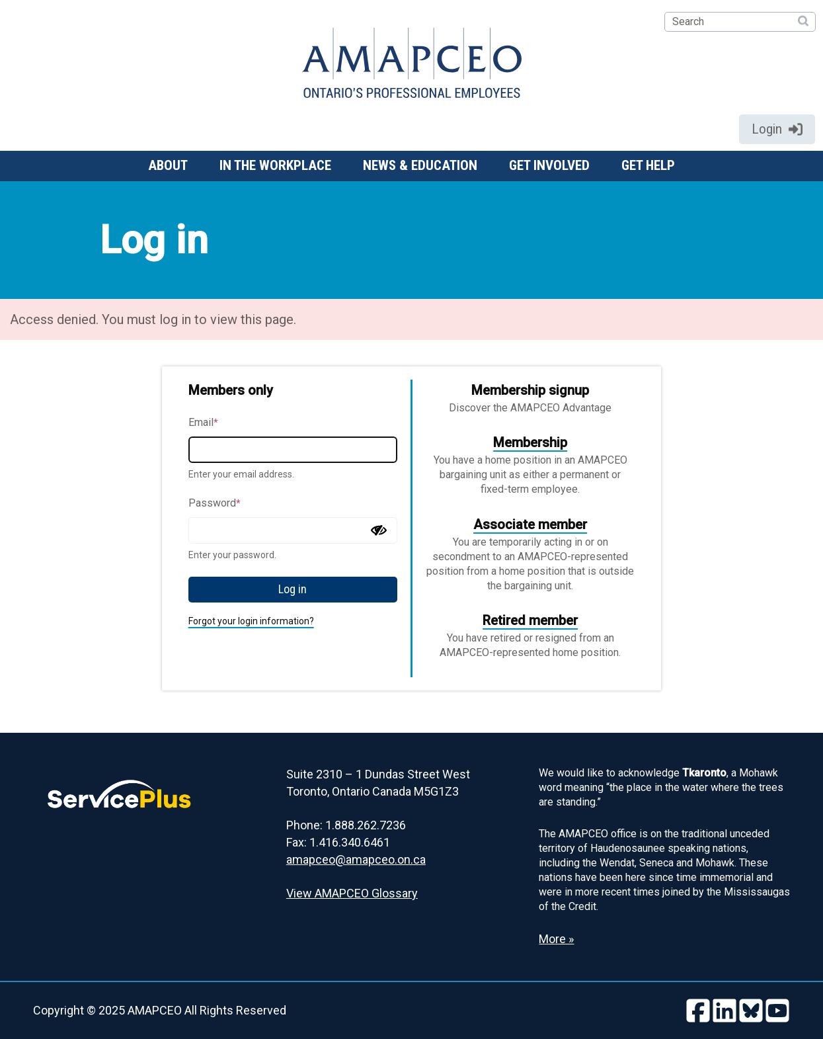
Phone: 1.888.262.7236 (346, 825)
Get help (648, 165)
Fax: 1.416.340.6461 (338, 842)
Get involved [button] (549, 165)
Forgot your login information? (251, 621)
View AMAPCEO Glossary (352, 893)
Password (214, 503)
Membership (530, 442)
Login (777, 129)
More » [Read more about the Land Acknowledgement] (556, 939)
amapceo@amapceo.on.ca (356, 859)
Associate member (530, 524)
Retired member (530, 620)
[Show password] (379, 530)
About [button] (168, 165)
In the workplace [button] (275, 165)
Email (203, 422)
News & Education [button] (420, 165)
